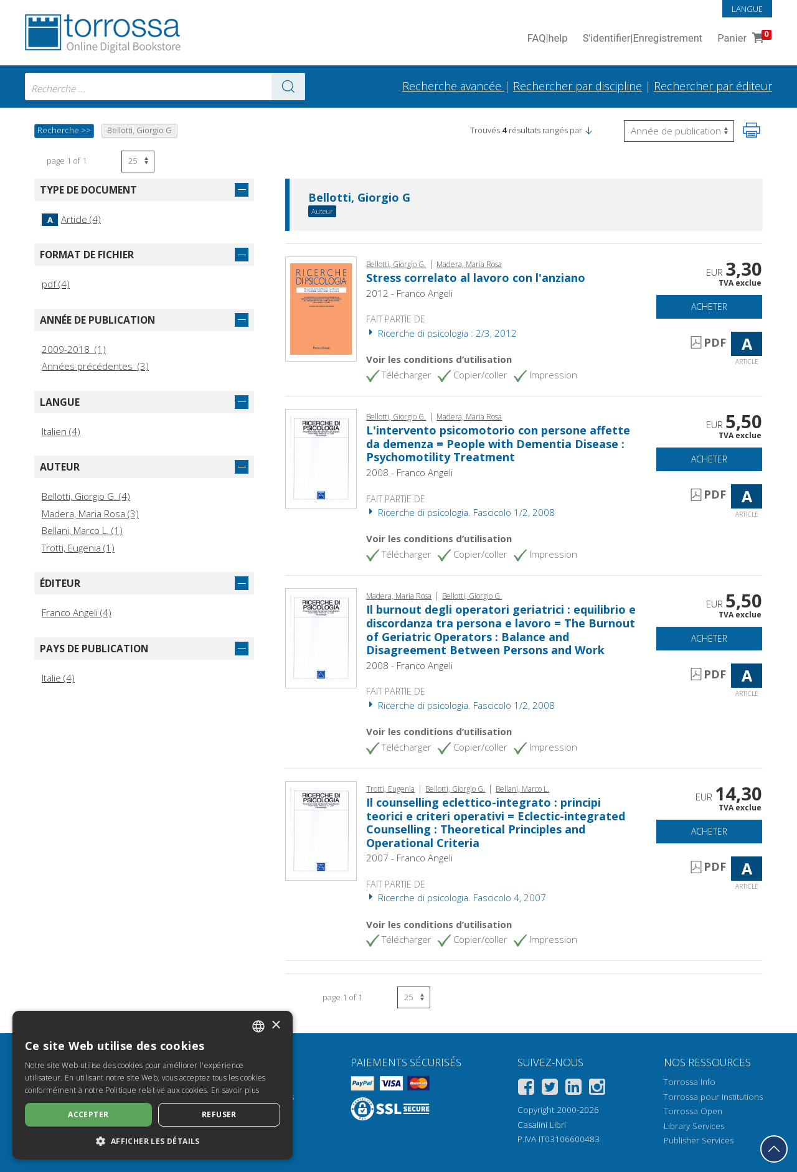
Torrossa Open (693, 1111)
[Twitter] (549, 1089)
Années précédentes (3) (95, 366)
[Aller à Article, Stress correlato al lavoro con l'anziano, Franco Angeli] (321, 307)
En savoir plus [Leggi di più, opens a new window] (235, 1090)
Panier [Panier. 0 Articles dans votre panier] (743, 39)
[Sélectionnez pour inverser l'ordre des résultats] (679, 131)
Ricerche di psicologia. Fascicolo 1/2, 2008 (460, 512)
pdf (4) (56, 284)
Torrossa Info (689, 1081)
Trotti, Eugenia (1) (78, 547)
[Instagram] (597, 1089)
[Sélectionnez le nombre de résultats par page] (137, 161)
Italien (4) (61, 431)
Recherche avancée (453, 85)
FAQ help (547, 39)
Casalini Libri (541, 1124)
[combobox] (165, 86)
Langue (747, 8)
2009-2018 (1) (74, 349)
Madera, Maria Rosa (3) (90, 513)
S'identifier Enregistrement (643, 39)
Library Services (694, 1126)
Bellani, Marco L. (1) (82, 530)
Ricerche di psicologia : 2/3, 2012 (441, 333)
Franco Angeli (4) (76, 612)
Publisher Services (698, 1140)
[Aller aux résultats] (288, 86)
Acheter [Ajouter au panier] (709, 306)
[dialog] (152, 1085)
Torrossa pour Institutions (713, 1096)
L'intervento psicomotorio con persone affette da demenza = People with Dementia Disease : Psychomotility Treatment (498, 443)
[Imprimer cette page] (751, 130)
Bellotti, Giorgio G (359, 198)
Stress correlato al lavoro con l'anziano (475, 277)
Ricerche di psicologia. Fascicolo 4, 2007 (456, 897)
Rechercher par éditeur (713, 85)
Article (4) (71, 219)
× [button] (275, 1025)
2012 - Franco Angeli (409, 293)
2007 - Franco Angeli (409, 857)
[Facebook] (526, 1089)
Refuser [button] (219, 1114)
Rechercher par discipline (577, 85)
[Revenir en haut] (774, 1149)
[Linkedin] (573, 1089)
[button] (588, 130)
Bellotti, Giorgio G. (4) (86, 496)
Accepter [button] (88, 1114)
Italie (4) (58, 678)
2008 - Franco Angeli (409, 472)
